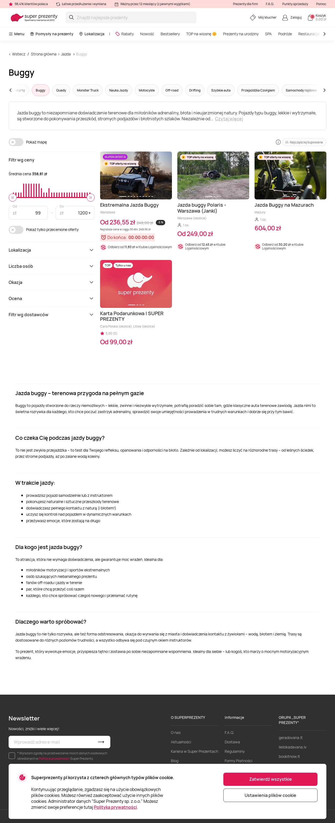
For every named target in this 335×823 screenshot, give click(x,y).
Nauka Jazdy (118, 90)
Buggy (81, 54)
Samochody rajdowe (301, 90)
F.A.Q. (270, 4)
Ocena (52, 298)
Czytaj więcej (229, 119)
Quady (61, 90)
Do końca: (117, 237)
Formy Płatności (238, 760)
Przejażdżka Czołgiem (258, 90)
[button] (21, 90)
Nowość (147, 33)
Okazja (52, 282)
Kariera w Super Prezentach (194, 751)
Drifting (194, 90)
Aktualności (181, 741)
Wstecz (18, 54)
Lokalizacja (91, 33)
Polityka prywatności (115, 807)
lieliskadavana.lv (292, 747)
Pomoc (321, 4)
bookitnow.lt (289, 756)
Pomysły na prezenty (51, 33)
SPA (268, 33)
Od (15, 206)
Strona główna (44, 54)
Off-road (171, 90)
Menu (16, 33)
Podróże (285, 33)
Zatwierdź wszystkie (270, 779)
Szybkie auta (221, 90)
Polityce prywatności (54, 758)
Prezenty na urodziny (241, 33)
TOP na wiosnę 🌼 (201, 33)
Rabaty (124, 33)
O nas (176, 732)
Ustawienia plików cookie (270, 795)
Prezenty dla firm (245, 4)
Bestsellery (170, 33)
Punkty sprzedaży (295, 4)
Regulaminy (235, 751)
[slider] (13, 198)
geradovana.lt (291, 737)
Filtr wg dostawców (52, 314)
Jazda (66, 54)
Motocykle (147, 90)
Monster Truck (87, 90)
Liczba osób (52, 266)
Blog (174, 760)
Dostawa (232, 741)
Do (62, 206)
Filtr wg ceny (21, 160)
